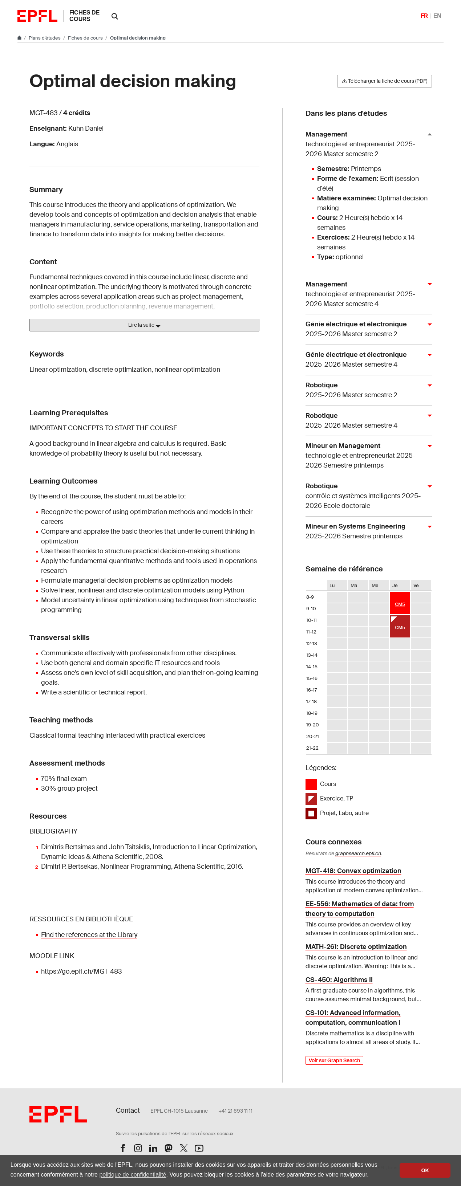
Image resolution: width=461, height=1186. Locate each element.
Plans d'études (45, 38)
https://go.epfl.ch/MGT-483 (81, 971)
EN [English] (437, 16)
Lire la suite (144, 325)
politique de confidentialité (132, 1174)
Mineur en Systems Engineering (366, 531)
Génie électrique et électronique (366, 329)
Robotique (366, 390)
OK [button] (425, 1170)
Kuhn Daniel (86, 128)
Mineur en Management (366, 455)
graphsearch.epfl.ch (358, 853)
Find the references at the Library (89, 934)
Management (366, 144)
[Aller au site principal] (20, 38)
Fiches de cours (84, 16)
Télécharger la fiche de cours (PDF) (384, 81)
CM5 (400, 604)
